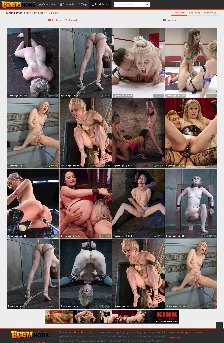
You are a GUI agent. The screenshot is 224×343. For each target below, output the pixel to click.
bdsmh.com (81, 332)
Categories (47, 4)
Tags (83, 4)
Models (98, 4)
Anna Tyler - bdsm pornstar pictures (185, 332)
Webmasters (174, 338)
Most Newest (179, 13)
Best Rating (194, 13)
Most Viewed (210, 13)
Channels (67, 4)
